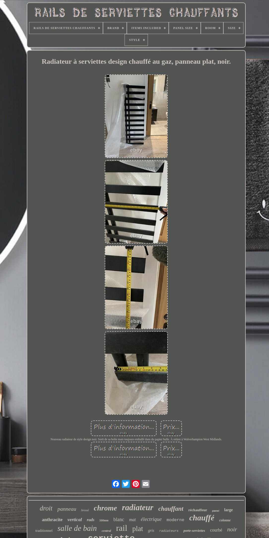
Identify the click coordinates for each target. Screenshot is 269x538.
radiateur (137, 507)
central (106, 531)
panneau (66, 509)
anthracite (52, 519)
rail (121, 528)
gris (151, 530)
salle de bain (77, 528)
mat (132, 519)
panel (215, 510)
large (228, 510)
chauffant (170, 508)
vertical (74, 519)
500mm (103, 520)
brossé (85, 510)
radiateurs (168, 531)
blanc (118, 519)
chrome (105, 508)
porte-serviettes (194, 531)
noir (232, 529)
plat (137, 529)
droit (46, 508)
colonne (225, 520)
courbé (216, 530)
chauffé (201, 517)
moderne (175, 520)
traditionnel (44, 531)
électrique (151, 519)
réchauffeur (197, 510)
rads (90, 519)
